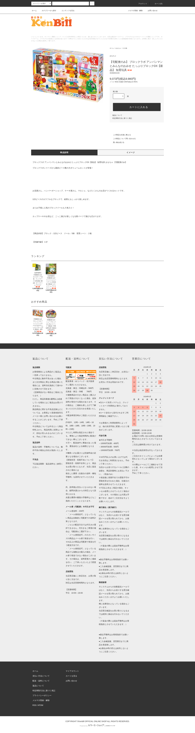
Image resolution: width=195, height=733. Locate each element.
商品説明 (64, 152)
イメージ (130, 152)
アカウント (141, 4)
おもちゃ (118, 48)
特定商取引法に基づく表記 (122, 118)
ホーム (34, 11)
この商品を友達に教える (120, 135)
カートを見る (71, 676)
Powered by (97, 726)
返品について (117, 115)
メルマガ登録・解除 (134, 11)
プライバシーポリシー (41, 695)
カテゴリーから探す (47, 11)
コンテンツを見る (66, 11)
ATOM (40, 705)
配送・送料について (41, 681)
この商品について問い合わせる (123, 139)
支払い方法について (41, 676)
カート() (156, 4)
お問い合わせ (150, 11)
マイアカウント (72, 671)
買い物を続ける (117, 142)
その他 (125, 48)
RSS (34, 705)
